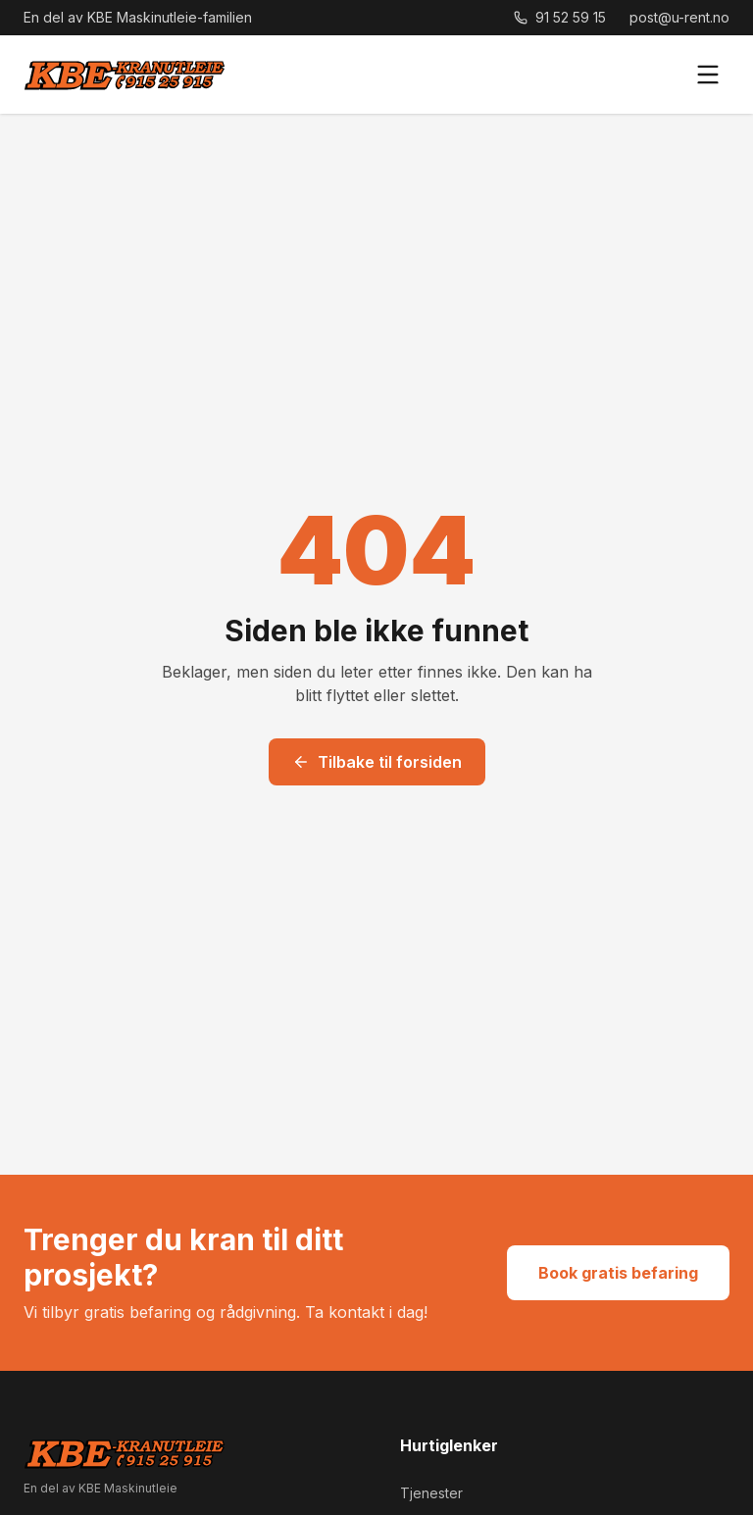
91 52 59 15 (560, 17)
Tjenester (431, 1493)
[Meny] (707, 74)
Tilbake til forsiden (377, 762)
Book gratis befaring (618, 1273)
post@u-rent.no (679, 17)
